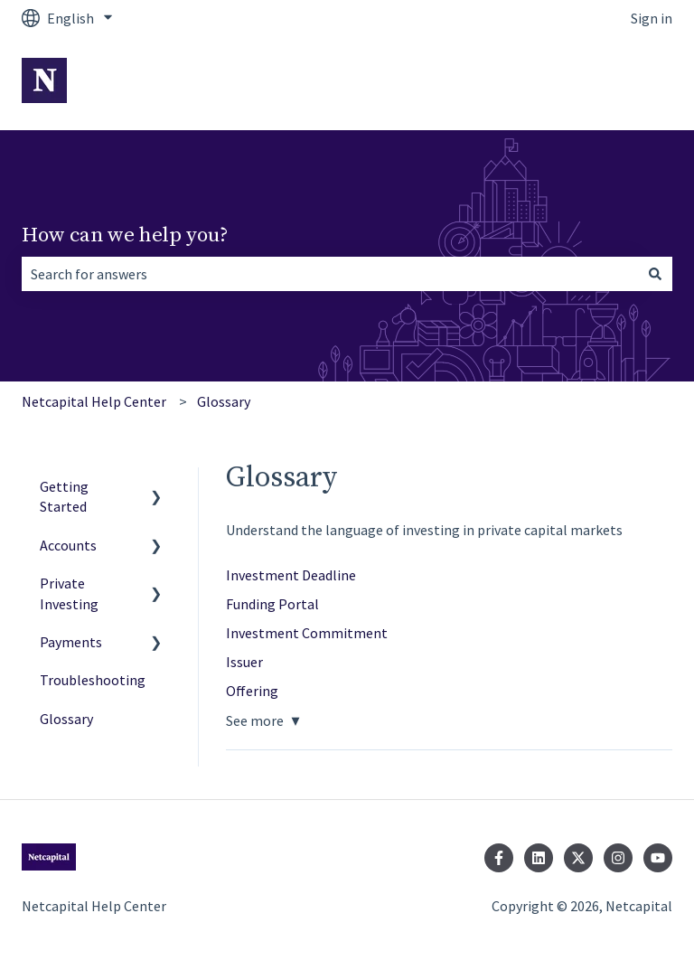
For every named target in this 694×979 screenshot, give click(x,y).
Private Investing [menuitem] (69, 593)
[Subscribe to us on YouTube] (657, 857)
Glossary (223, 401)
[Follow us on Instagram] (618, 857)
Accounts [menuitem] (68, 545)
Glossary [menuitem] (66, 719)
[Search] (655, 274)
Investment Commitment (307, 633)
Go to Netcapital (602, 83)
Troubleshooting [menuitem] (92, 680)
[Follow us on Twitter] (578, 857)
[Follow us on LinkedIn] (538, 857)
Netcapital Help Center (94, 401)
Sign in (651, 18)
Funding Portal (272, 604)
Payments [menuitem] (71, 642)
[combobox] (330, 274)
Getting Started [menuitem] (64, 496)
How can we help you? (125, 235)
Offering (252, 691)
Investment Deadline (291, 575)
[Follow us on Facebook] (498, 857)
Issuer (244, 662)
